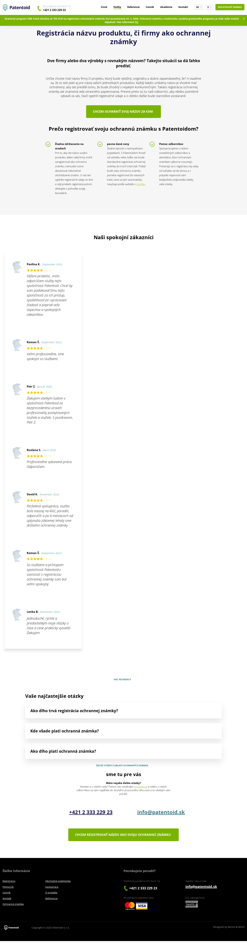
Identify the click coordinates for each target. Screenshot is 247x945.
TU (136, 22)
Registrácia (9, 885)
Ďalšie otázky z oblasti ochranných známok (122, 767)
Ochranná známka (13, 908)
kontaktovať (140, 788)
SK (197, 7)
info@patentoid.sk (161, 814)
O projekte (51, 896)
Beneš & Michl (236, 930)
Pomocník (8, 890)
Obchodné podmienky (58, 885)
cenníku (140, 186)
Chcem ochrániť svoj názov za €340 (122, 112)
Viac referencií (122, 681)
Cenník (150, 7)
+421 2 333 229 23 (54, 10)
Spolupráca (51, 890)
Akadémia (166, 7)
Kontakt (183, 7)
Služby (117, 7)
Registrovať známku (230, 7)
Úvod (104, 7)
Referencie (133, 7)
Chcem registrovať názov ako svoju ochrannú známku (122, 838)
